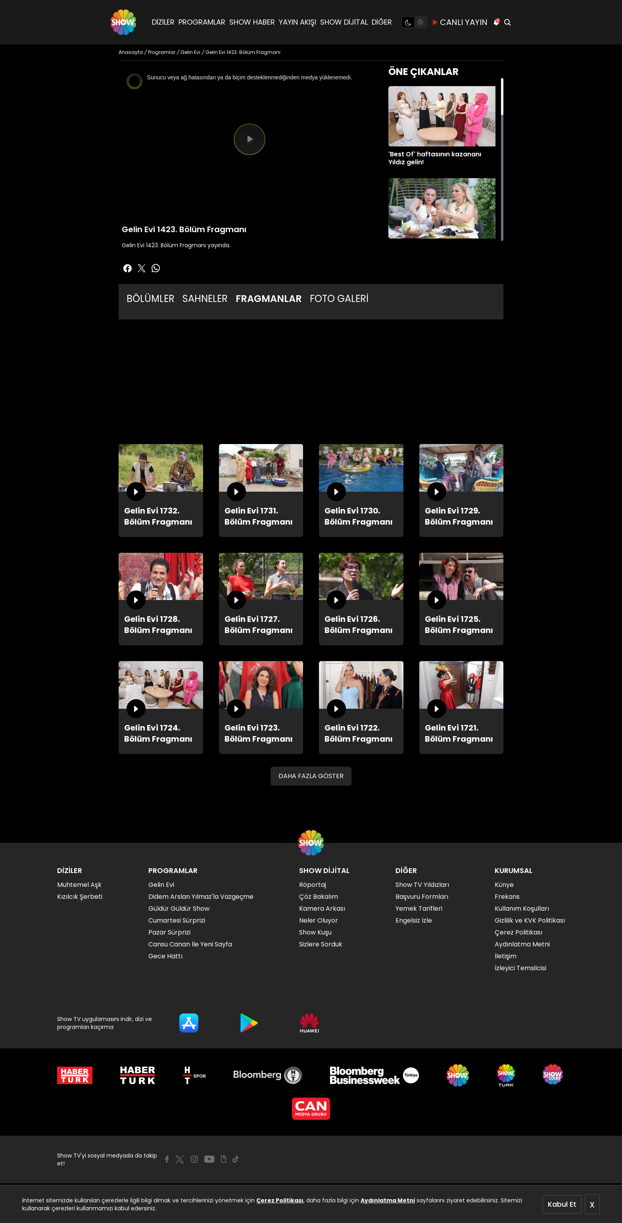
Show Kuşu (315, 932)
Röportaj (312, 884)
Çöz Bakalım (318, 896)
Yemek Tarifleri (418, 908)
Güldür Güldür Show (178, 908)
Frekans (507, 896)
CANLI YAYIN (460, 22)
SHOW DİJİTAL (344, 22)
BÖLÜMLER (151, 298)
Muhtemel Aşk (79, 884)
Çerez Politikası (279, 1200)
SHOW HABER (252, 22)
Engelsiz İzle (413, 920)
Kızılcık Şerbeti (79, 896)
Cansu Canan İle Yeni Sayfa (190, 944)
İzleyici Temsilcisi (520, 968)
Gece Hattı (165, 956)
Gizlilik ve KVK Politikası (530, 920)
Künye (504, 884)
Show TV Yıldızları (422, 884)
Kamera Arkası (322, 908)
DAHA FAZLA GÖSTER (311, 776)
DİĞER (382, 22)
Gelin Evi (161, 884)
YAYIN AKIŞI (297, 22)
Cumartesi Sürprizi (176, 920)
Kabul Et (562, 1204)
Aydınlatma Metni (388, 1200)
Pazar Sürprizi (169, 932)
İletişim (505, 956)
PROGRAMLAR (202, 22)
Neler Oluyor (318, 920)
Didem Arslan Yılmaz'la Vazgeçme (200, 896)
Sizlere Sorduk (320, 944)
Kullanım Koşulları (522, 908)
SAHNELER (205, 298)
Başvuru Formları (421, 896)
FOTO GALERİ (339, 298)
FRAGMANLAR (269, 298)
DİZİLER (163, 22)
